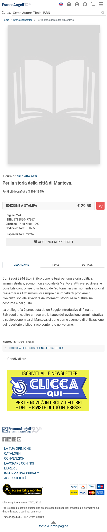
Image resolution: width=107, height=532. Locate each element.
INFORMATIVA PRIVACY (21, 473)
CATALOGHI (12, 453)
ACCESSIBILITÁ (15, 478)
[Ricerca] (103, 13)
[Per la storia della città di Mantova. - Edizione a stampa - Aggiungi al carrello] (100, 206)
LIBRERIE (10, 468)
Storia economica (22, 20)
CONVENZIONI (14, 458)
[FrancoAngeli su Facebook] (4, 440)
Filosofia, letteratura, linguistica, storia (36, 348)
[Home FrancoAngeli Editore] (16, 5)
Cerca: (6, 13)
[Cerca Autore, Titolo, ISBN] (56, 13)
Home (5, 20)
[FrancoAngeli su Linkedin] (9, 440)
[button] (60, 4)
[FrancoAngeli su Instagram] (14, 440)
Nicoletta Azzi (27, 176)
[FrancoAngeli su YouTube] (19, 440)
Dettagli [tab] (87, 264)
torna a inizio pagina (53, 526)
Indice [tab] (56, 264)
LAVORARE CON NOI (19, 463)
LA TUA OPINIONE (17, 449)
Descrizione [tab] (21, 264)
